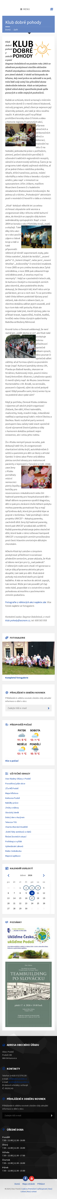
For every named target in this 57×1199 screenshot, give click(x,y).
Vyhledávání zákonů (14, 846)
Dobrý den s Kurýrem (14, 817)
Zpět (16, 29)
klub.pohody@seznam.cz (17, 620)
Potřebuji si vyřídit (13, 841)
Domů (8, 29)
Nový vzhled (31, 1191)
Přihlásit (41, 1183)
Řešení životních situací (15, 836)
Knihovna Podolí (12, 798)
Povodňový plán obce (15, 783)
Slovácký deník (12, 812)
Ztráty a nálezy (12, 807)
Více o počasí (11, 760)
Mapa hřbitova (11, 793)
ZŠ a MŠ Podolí (11, 788)
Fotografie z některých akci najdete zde (25, 602)
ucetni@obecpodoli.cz (19, 1082)
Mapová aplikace (13, 855)
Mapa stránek (28, 1183)
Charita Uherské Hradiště (16, 827)
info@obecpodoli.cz (18, 1078)
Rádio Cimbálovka (13, 851)
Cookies (24, 1189)
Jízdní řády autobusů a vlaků (18, 831)
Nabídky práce (11, 802)
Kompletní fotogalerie (16, 677)
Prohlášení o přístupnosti (37, 1189)
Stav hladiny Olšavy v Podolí (18, 778)
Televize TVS (11, 822)
